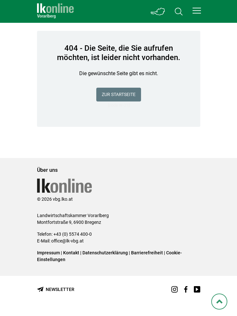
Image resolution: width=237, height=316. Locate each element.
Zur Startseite (119, 94)
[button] (197, 10)
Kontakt (71, 252)
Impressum (48, 252)
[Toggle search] (179, 11)
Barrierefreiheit (147, 252)
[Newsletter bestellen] (55, 289)
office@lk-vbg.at (67, 240)
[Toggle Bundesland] (158, 11)
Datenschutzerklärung (105, 252)
